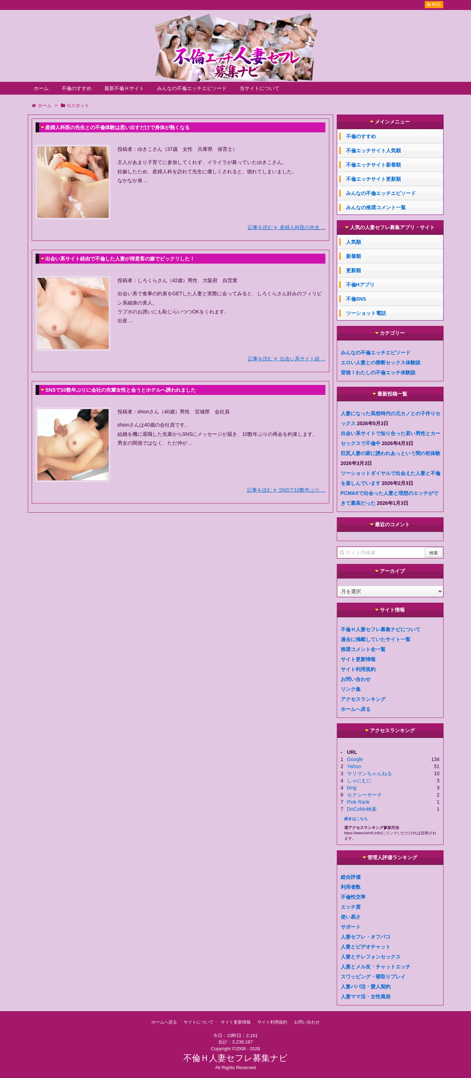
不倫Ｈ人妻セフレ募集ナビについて (380, 629)
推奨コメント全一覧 (363, 649)
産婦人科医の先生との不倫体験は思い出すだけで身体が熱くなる (117, 127)
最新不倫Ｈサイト (124, 88)
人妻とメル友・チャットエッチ (375, 966)
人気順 (353, 241)
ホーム (41, 88)
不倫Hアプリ (360, 284)
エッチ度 (351, 907)
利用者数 (351, 887)
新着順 (353, 256)
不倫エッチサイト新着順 (373, 164)
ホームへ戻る (356, 709)
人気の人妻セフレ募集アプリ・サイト (392, 227)
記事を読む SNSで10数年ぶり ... (286, 490)
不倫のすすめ (76, 88)
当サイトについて (259, 88)
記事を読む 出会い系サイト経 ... (286, 358)
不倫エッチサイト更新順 (373, 178)
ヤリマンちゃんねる (369, 773)
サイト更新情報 (358, 659)
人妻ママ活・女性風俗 (366, 996)
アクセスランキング (363, 699)
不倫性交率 (353, 897)
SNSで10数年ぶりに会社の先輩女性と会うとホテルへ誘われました (120, 390)
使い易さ (351, 917)
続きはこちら (356, 819)
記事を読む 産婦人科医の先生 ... (286, 227)
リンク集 (351, 689)
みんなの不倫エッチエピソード (192, 88)
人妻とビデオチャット (366, 947)
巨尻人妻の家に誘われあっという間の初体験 (390, 453)
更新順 (353, 270)
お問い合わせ (356, 679)
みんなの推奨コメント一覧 (376, 207)
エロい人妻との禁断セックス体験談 (380, 362)
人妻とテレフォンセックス (371, 957)
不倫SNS (356, 298)
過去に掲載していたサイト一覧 (375, 639)
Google (355, 759)
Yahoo (354, 766)
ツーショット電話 (366, 313)
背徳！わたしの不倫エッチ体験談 (378, 372)
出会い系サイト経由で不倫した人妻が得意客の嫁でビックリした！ (120, 258)
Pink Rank (358, 802)
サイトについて (199, 1022)
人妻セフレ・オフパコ (366, 937)
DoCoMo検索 (362, 809)
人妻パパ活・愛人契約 (366, 986)
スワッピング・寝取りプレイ (373, 976)
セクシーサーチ (364, 795)
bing (351, 788)
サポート (351, 927)
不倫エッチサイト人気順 (373, 150)
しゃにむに (359, 780)
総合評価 (351, 877)
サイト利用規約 (358, 669)
